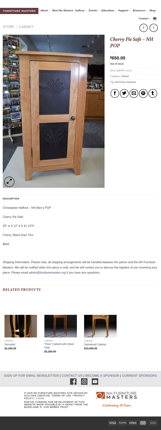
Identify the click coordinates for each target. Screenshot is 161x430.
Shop (152, 11)
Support (124, 11)
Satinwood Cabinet (95, 344)
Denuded (10, 344)
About (45, 11)
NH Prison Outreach (125, 82)
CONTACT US (72, 375)
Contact (145, 19)
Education (109, 11)
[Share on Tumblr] (152, 93)
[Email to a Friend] (133, 93)
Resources (140, 11)
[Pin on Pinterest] (143, 93)
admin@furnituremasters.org (47, 272)
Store (8, 27)
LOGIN (40, 398)
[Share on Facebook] (115, 93)
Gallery (81, 11)
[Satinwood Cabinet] (100, 317)
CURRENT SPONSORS (139, 375)
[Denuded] (21, 317)
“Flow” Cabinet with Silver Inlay (59, 346)
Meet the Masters (62, 11)
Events (94, 11)
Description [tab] (11, 198)
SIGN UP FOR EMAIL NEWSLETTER (31, 375)
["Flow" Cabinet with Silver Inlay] (60, 317)
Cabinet (26, 27)
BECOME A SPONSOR (102, 375)
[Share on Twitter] (124, 93)
